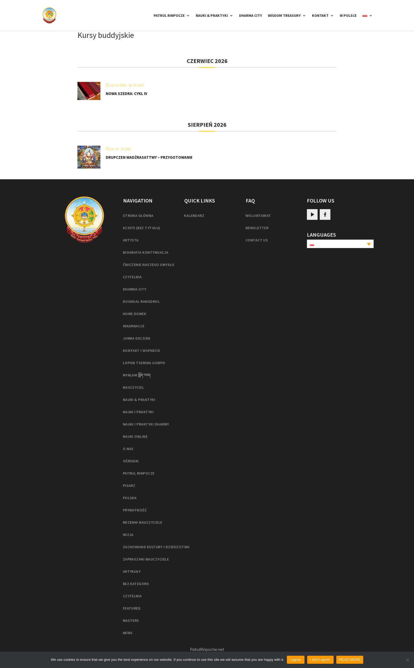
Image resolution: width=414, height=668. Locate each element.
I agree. (296, 660)
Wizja (128, 534)
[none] (340, 244)
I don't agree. (320, 660)
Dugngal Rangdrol (141, 301)
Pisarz (129, 485)
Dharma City (250, 16)
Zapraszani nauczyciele (146, 559)
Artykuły (132, 571)
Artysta (131, 240)
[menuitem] (367, 22)
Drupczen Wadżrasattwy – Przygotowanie (149, 157)
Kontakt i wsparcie (141, 350)
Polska (130, 497)
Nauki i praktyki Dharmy (146, 424)
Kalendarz (194, 215)
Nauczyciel (133, 387)
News (128, 632)
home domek (134, 313)
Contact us (256, 240)
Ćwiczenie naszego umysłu (148, 264)
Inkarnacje (133, 326)
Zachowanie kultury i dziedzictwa (156, 546)
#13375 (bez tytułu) (142, 227)
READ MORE (350, 660)
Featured (132, 608)
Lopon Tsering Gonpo (144, 362)
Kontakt (320, 16)
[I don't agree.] (407, 659)
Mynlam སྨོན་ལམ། (137, 375)
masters (131, 620)
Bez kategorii (136, 583)
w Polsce (348, 16)
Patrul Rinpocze (169, 16)
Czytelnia (132, 277)
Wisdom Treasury (284, 16)
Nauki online (135, 436)
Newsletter (257, 227)
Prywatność (135, 510)
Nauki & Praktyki (212, 16)
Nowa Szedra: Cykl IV (126, 93)
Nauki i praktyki (138, 411)
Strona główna (138, 215)
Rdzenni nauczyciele (142, 522)
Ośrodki (131, 461)
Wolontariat (258, 215)
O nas (128, 448)
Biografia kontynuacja (146, 252)
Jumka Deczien (136, 338)
